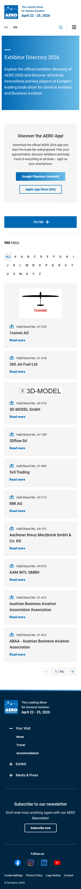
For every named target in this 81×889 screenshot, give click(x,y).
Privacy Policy (34, 875)
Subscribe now (41, 828)
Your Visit (19, 728)
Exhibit (17, 764)
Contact (68, 875)
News (20, 737)
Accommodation (27, 753)
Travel (20, 745)
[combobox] (61, 27)
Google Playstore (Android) (40, 176)
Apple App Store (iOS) (40, 189)
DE (6, 27)
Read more (17, 340)
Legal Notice (53, 875)
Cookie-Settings (13, 875)
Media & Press (23, 775)
